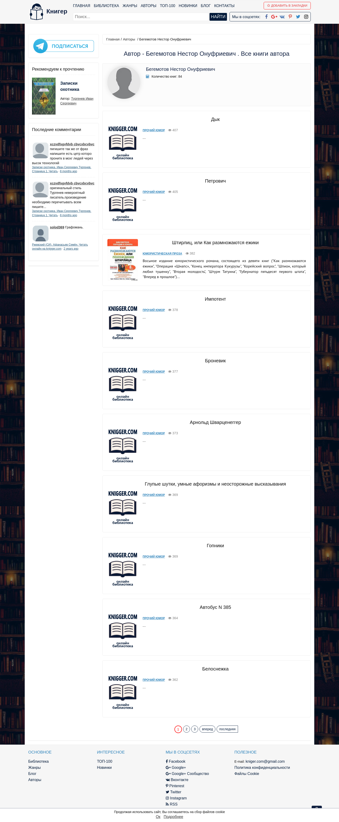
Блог (206, 6)
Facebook (176, 761)
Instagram (176, 798)
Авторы (149, 6)
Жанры (130, 6)
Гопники (215, 545)
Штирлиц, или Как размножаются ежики (215, 242)
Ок (158, 817)
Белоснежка (215, 668)
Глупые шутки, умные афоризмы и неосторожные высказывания (215, 484)
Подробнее (173, 817)
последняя (227, 729)
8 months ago (68, 171)
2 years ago (71, 248)
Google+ (176, 768)
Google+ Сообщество (187, 774)
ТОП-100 (167, 6)
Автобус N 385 (215, 607)
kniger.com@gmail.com (265, 761)
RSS (172, 804)
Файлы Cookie (246, 774)
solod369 (57, 227)
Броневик (215, 360)
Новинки (188, 6)
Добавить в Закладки (287, 5)
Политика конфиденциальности (262, 768)
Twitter (173, 792)
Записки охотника (69, 86)
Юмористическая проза (162, 253)
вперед (207, 729)
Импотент (215, 299)
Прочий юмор (154, 130)
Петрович (215, 181)
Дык (215, 119)
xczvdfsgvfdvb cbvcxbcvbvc (72, 144)
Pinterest (175, 786)
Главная (81, 6)
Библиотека (106, 6)
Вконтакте (177, 780)
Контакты (224, 6)
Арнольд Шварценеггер (215, 422)
